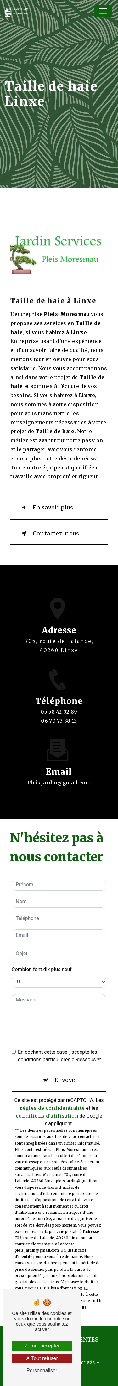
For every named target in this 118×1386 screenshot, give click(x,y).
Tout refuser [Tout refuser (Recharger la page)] (42, 1358)
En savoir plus (46, 508)
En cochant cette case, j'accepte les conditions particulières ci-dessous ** (59, 1056)
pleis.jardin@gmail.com (59, 775)
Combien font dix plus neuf (42, 969)
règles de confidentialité (52, 1108)
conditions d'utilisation (47, 1116)
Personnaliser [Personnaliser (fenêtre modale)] (41, 1370)
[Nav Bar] (103, 11)
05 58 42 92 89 (59, 719)
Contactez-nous (49, 533)
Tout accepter (41, 1345)
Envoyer (65, 1080)
